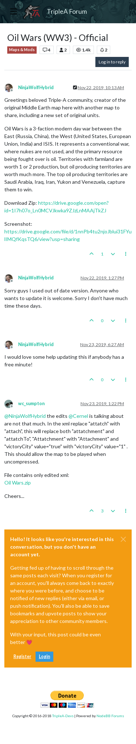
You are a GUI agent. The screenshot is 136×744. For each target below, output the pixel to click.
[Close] (123, 539)
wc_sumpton (31, 403)
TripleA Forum (67, 11)
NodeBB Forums (110, 716)
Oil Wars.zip (17, 482)
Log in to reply (112, 62)
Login (44, 656)
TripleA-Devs (63, 716)
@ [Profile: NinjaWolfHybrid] (25, 416)
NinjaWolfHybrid (36, 87)
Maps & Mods (22, 49)
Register (22, 656)
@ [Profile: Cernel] (78, 416)
